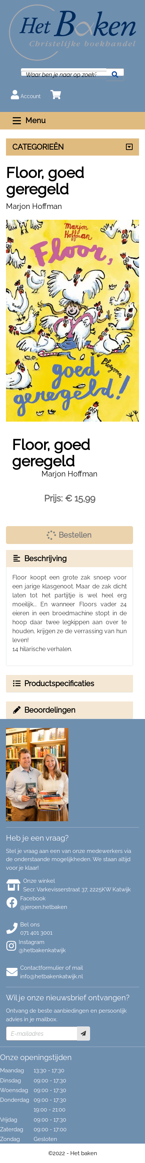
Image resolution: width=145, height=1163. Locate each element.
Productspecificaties (53, 683)
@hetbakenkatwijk (42, 950)
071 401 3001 (36, 932)
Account (26, 94)
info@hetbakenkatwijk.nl (51, 976)
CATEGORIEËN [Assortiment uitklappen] (38, 147)
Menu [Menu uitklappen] (28, 120)
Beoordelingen (43, 710)
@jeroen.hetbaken (43, 907)
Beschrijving (39, 558)
